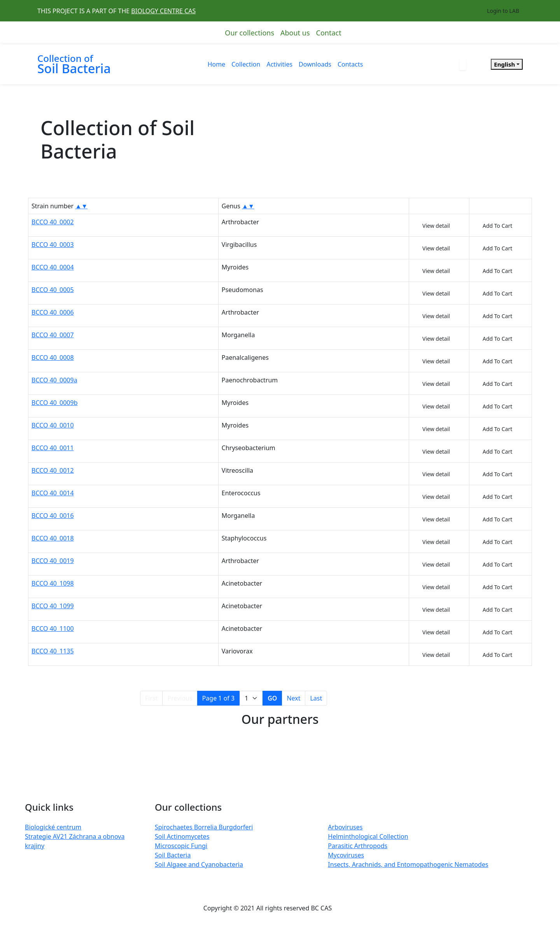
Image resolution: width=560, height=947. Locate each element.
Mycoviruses (346, 855)
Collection (245, 64)
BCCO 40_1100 (53, 628)
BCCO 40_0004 (53, 267)
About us (295, 32)
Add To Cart (497, 225)
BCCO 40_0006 (53, 312)
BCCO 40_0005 (53, 289)
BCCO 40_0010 (53, 425)
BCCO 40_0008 (53, 357)
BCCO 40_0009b (55, 402)
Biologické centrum (53, 827)
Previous (179, 698)
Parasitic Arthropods (357, 845)
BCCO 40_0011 (53, 448)
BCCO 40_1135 (53, 651)
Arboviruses (345, 827)
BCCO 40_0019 (53, 560)
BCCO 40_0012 (53, 470)
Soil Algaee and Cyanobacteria (199, 864)
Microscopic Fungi (181, 845)
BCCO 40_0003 (53, 244)
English (504, 64)
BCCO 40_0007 (53, 335)
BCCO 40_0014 (53, 493)
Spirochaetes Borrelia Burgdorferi (204, 827)
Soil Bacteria (173, 855)
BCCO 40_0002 (53, 222)
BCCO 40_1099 (53, 606)
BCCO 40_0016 (53, 515)
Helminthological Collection (368, 836)
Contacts (350, 64)
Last (316, 698)
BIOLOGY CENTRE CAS (163, 11)
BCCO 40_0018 (53, 538)
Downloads (315, 64)
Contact (328, 32)
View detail (436, 225)
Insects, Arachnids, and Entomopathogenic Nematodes (408, 864)
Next (293, 698)
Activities (279, 64)
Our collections (249, 32)
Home (217, 64)
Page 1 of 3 (218, 698)
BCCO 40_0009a (54, 380)
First (151, 698)
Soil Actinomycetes (182, 836)
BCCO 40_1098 (53, 583)
